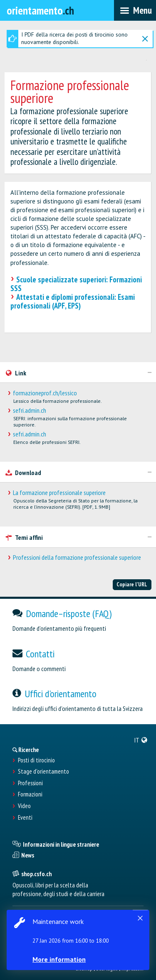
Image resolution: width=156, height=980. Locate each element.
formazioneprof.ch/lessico (45, 393)
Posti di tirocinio (36, 760)
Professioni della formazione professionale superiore (77, 557)
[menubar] (135, 10)
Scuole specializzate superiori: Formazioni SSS (76, 283)
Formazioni (30, 794)
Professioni (30, 783)
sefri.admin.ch (29, 410)
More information (59, 959)
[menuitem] (141, 740)
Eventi (25, 817)
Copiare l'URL (131, 584)
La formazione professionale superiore (59, 493)
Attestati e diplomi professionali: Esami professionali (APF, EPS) (72, 301)
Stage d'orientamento (43, 771)
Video (24, 806)
